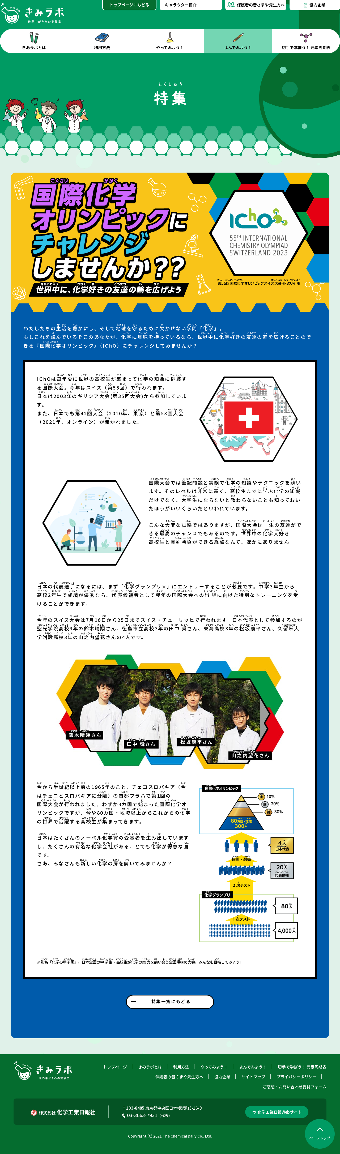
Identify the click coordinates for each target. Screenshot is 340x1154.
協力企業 (314, 3)
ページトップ (319, 1137)
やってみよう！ (170, 41)
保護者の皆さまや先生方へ (256, 3)
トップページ (115, 1067)
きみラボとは (34, 41)
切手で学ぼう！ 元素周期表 (306, 41)
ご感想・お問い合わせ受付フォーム (294, 1086)
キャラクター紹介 (181, 4)
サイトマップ (253, 1076)
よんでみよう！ (238, 41)
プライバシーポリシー (296, 1076)
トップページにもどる (129, 4)
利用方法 (102, 41)
